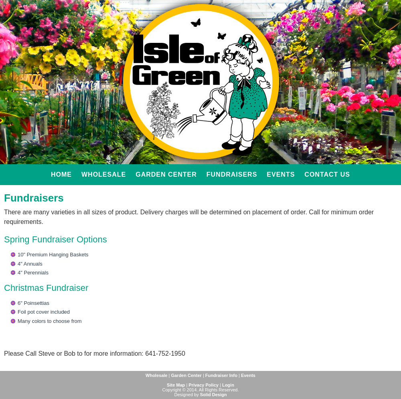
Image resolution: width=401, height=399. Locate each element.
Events (281, 174)
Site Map (176, 385)
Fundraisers (232, 174)
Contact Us (327, 174)
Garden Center (166, 174)
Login (228, 385)
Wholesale (103, 174)
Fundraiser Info (221, 375)
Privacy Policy (203, 385)
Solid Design (213, 394)
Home (61, 174)
